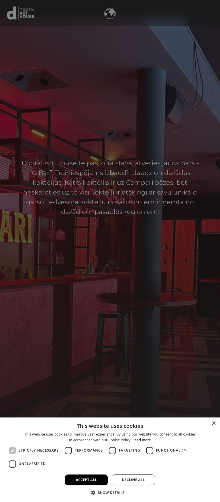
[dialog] (110, 459)
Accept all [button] (86, 479)
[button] (110, 492)
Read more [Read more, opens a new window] (142, 440)
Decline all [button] (133, 479)
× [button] (213, 423)
